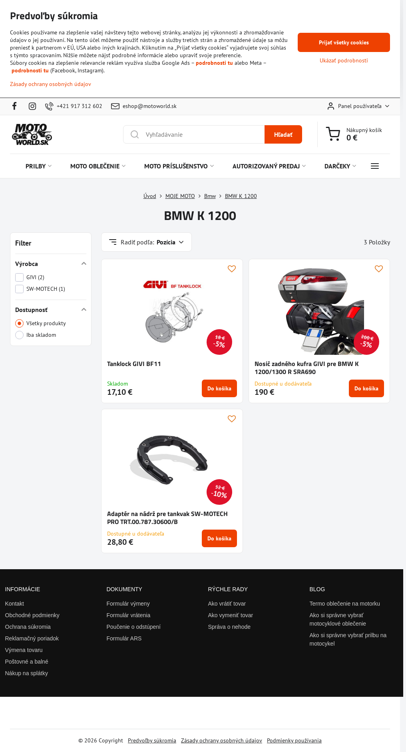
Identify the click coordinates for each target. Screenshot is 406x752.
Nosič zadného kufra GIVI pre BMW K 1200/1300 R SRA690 (306, 367)
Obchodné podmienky (32, 615)
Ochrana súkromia (28, 627)
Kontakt (14, 603)
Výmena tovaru (24, 650)
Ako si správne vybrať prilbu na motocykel (348, 639)
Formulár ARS (124, 638)
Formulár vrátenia (129, 615)
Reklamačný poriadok (32, 638)
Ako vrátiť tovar (227, 603)
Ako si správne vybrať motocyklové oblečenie (338, 619)
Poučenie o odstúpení (134, 627)
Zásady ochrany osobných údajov (221, 740)
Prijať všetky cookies (344, 42)
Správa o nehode (229, 627)
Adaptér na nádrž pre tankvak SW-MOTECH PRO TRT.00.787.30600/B (167, 517)
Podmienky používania (294, 740)
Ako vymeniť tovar (230, 615)
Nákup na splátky (26, 673)
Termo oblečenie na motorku (345, 603)
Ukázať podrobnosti (344, 60)
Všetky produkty (40, 323)
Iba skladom (35, 335)
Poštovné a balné (26, 661)
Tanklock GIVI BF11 (134, 363)
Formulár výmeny (128, 603)
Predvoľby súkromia (152, 740)
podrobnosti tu (214, 62)
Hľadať (283, 134)
